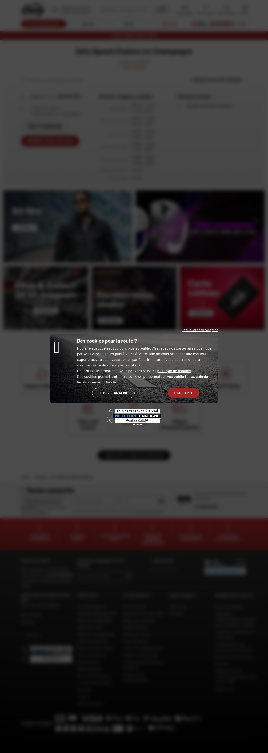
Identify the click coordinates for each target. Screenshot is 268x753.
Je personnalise (113, 393)
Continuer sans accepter (200, 330)
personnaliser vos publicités (166, 376)
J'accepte (183, 393)
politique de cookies (174, 370)
